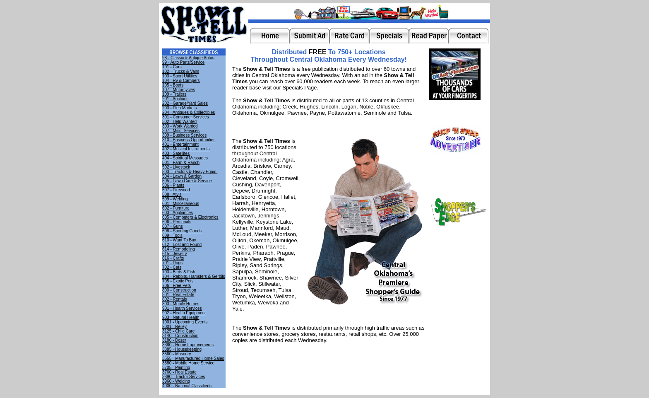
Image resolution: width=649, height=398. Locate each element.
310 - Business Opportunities (188, 139)
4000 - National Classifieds (187, 386)
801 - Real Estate (178, 294)
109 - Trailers (174, 94)
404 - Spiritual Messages (185, 158)
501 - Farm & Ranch (181, 162)
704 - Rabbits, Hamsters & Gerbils (193, 276)
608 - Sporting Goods (182, 231)
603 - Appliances (177, 212)
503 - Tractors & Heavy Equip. (189, 171)
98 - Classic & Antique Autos (188, 57)
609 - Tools (172, 235)
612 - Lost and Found (182, 244)
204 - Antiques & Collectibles (188, 112)
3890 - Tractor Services (183, 376)
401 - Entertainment (180, 144)
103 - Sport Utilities (179, 76)
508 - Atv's (171, 194)
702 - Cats (171, 267)
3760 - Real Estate (179, 372)
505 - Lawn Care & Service (187, 180)
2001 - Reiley (174, 326)
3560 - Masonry (176, 354)
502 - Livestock (176, 167)
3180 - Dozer (174, 340)
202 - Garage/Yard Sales (185, 103)
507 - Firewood (176, 190)
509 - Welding (175, 199)
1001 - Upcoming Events (185, 322)
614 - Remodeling (178, 249)
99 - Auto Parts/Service (183, 62)
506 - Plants (173, 185)
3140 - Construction (180, 335)
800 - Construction (179, 290)
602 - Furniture (176, 208)
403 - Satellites (176, 153)
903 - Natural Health (181, 317)
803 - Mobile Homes (180, 304)
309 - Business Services (184, 135)
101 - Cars (172, 67)
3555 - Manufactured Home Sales (193, 358)
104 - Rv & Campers (181, 80)
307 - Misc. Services (181, 130)
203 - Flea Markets (179, 108)
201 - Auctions (175, 98)
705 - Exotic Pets (178, 281)
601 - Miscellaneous (180, 203)
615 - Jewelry (174, 253)
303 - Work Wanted (180, 126)
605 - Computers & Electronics (190, 217)
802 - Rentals (174, 299)
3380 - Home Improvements (188, 345)
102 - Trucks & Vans (180, 71)
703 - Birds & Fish (178, 272)
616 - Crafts (173, 258)
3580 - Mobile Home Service (188, 363)
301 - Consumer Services (185, 117)
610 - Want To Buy (179, 240)
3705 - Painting (176, 367)
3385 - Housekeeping (182, 349)
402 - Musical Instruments (186, 149)
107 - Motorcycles (178, 89)
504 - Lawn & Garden (182, 176)
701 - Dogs (172, 263)
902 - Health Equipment (184, 313)
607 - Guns (172, 226)
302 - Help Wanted (179, 121)
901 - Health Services (182, 308)
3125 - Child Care (178, 331)
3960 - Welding (176, 381)
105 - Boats (172, 85)
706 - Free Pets (176, 285)
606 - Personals (176, 222)
